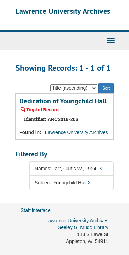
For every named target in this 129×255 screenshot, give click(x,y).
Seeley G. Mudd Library (83, 227)
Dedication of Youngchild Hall (63, 100)
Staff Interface (36, 210)
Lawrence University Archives (62, 11)
